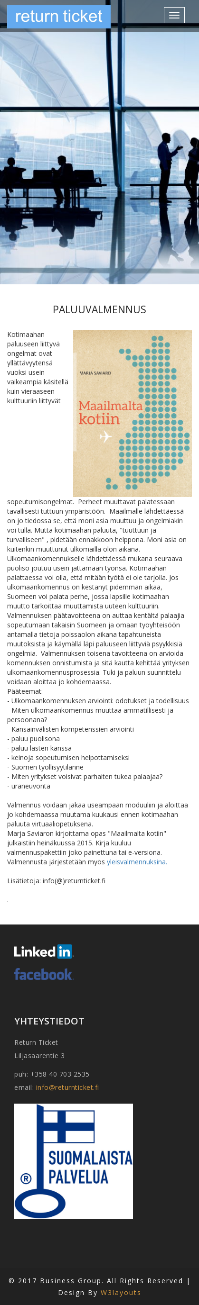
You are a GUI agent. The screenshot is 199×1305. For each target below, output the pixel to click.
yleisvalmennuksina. (137, 861)
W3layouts (121, 1292)
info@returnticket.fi (67, 1087)
